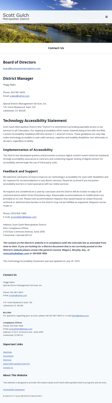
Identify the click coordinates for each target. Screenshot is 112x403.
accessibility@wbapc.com (24, 217)
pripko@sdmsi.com (19, 96)
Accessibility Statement (14, 389)
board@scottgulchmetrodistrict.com (22, 68)
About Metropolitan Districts (16, 363)
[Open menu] (106, 17)
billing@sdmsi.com (80, 315)
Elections (7, 359)
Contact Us (8, 367)
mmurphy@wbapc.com (16, 253)
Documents (8, 356)
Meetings (7, 352)
